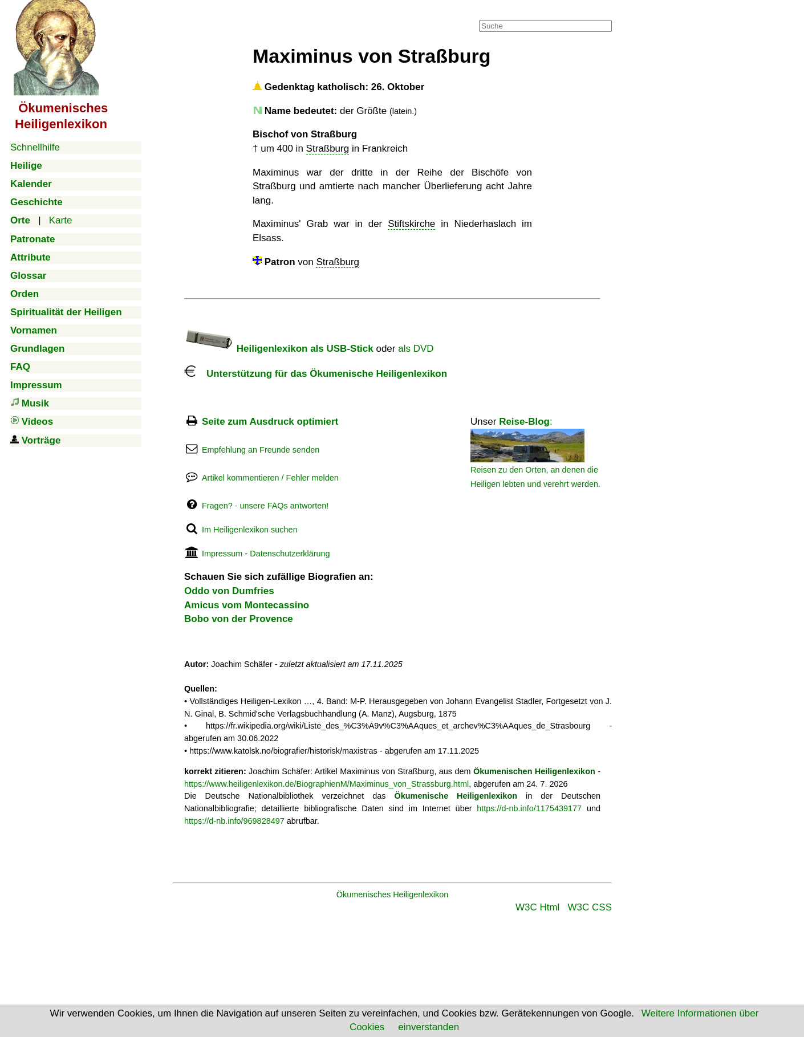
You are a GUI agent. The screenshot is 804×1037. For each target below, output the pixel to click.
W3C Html (537, 907)
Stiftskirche (411, 223)
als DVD (415, 348)
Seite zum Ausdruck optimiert (270, 421)
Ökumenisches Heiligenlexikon (392, 894)
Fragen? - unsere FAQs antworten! (265, 505)
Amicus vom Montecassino (246, 605)
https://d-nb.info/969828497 (234, 820)
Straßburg (328, 148)
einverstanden (428, 1027)
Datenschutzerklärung (290, 553)
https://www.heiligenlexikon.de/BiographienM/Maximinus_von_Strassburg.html (326, 783)
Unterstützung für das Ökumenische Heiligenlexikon (315, 373)
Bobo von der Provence (238, 618)
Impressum (222, 553)
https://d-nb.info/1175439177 (529, 808)
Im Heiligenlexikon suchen (250, 529)
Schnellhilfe (35, 147)
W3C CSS (590, 907)
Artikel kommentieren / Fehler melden (270, 477)
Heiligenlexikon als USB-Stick (278, 348)
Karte (60, 220)
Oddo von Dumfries (229, 590)
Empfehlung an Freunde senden (260, 449)
